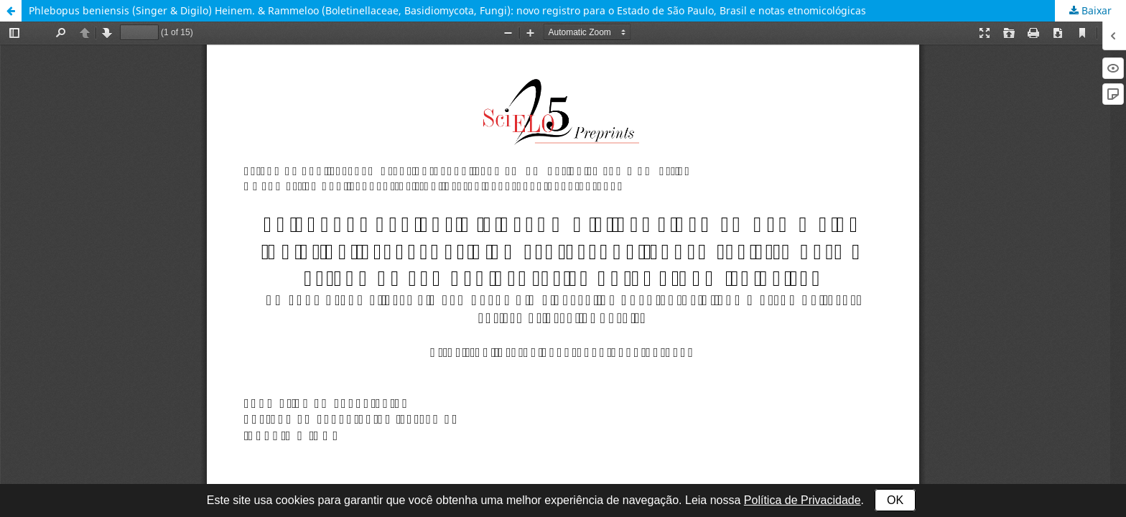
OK (895, 500)
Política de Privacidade (802, 500)
